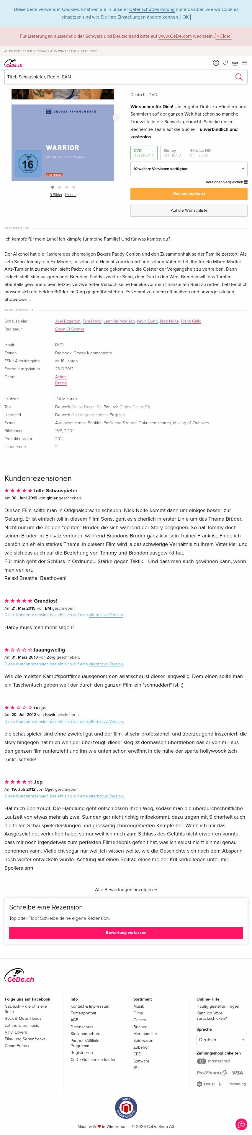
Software (141, 1061)
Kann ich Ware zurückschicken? (212, 1016)
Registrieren (82, 1052)
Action (61, 377)
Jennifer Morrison (119, 321)
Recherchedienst (189, 193)
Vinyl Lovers (16, 1032)
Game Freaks (17, 1045)
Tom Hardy (92, 321)
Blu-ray (172, 153)
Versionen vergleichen (227, 182)
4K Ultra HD (200, 153)
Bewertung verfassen (126, 932)
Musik (138, 1006)
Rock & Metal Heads (23, 1018)
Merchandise (145, 1033)
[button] (52, 187)
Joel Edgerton (68, 321)
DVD (144, 153)
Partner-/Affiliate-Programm (86, 1043)
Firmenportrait (83, 1013)
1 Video (70, 195)
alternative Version (106, 614)
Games (139, 1019)
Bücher (140, 1026)
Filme (138, 1013)
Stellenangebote (85, 1033)
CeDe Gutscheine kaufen (94, 1059)
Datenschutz (82, 1026)
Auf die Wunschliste (189, 210)
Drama (61, 383)
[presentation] (116, 117)
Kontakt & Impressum (90, 1006)
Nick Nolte (169, 321)
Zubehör (141, 1047)
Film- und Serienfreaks (25, 1039)
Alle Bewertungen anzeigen (126, 890)
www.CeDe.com (175, 36)
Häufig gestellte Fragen (218, 1006)
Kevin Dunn (147, 321)
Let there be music (22, 1025)
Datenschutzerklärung (152, 9)
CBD (137, 1054)
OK (185, 17)
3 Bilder (56, 195)
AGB (74, 1019)
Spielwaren (143, 1040)
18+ (136, 1067)
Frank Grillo (191, 321)
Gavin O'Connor (69, 329)
